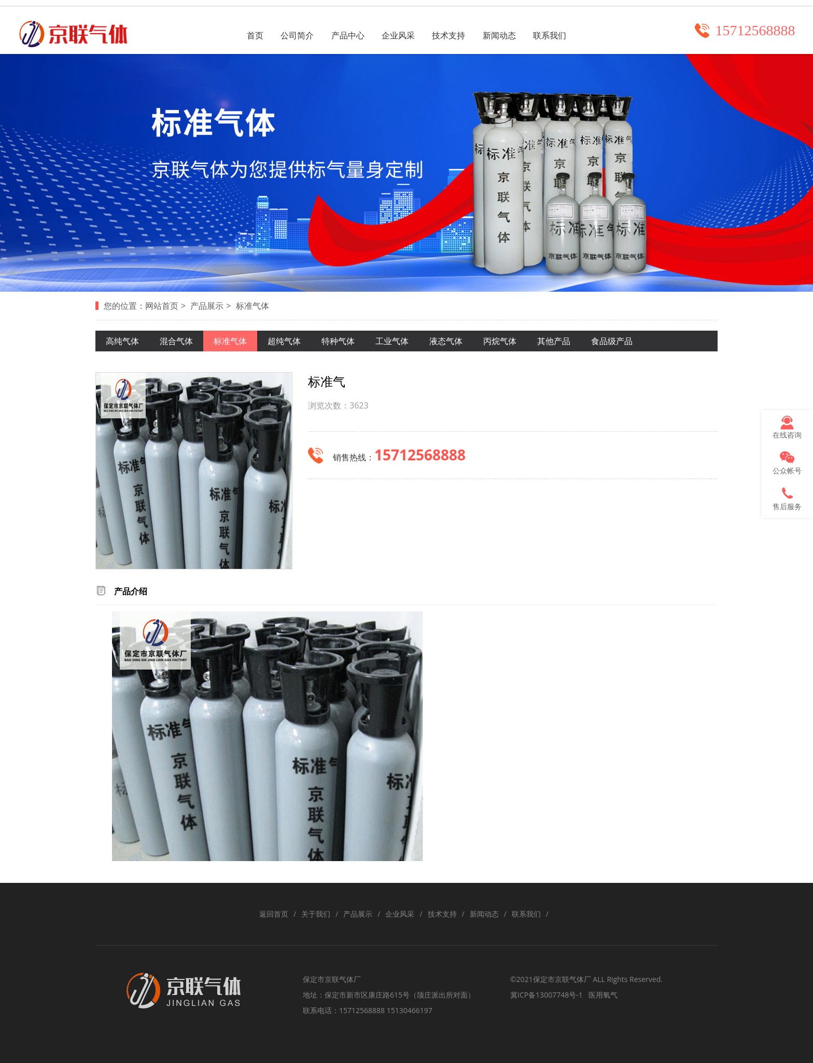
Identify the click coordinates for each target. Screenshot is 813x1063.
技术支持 (452, 26)
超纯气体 (284, 338)
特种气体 (338, 338)
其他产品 (553, 338)
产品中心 (344, 26)
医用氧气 (603, 993)
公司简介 (290, 26)
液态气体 (445, 338)
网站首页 (161, 303)
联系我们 (560, 26)
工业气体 (392, 338)
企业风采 (398, 26)
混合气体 (176, 338)
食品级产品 (612, 338)
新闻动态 (506, 26)
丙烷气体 (499, 338)
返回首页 (273, 912)
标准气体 (252, 303)
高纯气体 (122, 338)
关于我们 (315, 912)
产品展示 (206, 303)
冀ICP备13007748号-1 (546, 993)
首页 (244, 26)
